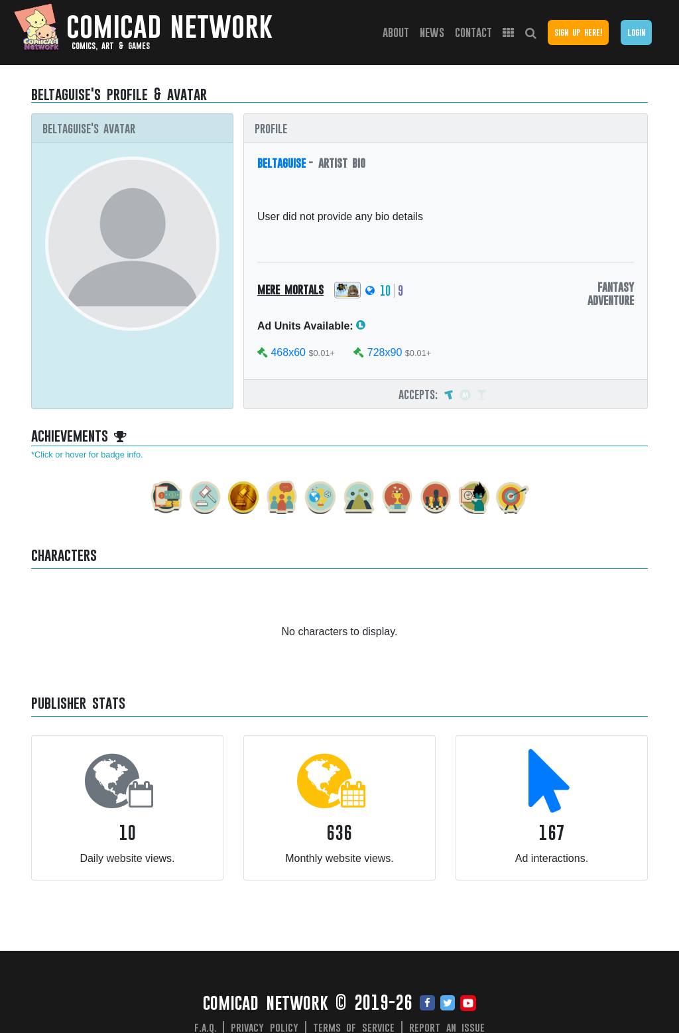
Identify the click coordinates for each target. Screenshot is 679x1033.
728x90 (384, 352)
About (396, 32)
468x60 (288, 352)
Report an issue (447, 1027)
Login (636, 32)
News (432, 32)
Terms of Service (354, 1027)
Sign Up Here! (578, 32)
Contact (473, 32)
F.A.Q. (205, 1027)
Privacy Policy (264, 1027)
